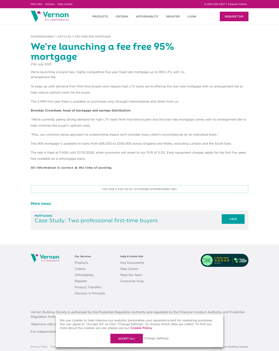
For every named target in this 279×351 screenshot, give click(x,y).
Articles (50, 4)
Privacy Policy (39, 346)
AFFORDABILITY (147, 16)
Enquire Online (237, 4)
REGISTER (173, 16)
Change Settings (156, 338)
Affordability (84, 275)
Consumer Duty (132, 281)
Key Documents (132, 263)
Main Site (36, 4)
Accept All (126, 338)
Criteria (80, 269)
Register (81, 281)
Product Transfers (88, 287)
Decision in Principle (90, 293)
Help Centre (65, 4)
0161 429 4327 (216, 4)
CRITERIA (122, 16)
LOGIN (191, 16)
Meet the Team (131, 275)
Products (81, 263)
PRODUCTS (100, 16)
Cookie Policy (141, 328)
